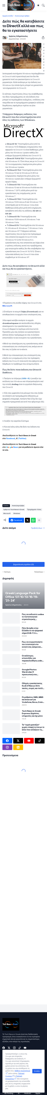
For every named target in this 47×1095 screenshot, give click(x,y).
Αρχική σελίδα (7, 16)
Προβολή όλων (36, 528)
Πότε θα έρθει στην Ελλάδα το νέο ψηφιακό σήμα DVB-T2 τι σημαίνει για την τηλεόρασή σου (32, 630)
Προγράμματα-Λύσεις (34, 509)
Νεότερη (7, 572)
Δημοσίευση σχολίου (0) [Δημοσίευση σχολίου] (23, 564)
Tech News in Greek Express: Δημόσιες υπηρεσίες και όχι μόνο (32, 713)
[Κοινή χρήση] (42, 37)
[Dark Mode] (38, 5)
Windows (16, 513)
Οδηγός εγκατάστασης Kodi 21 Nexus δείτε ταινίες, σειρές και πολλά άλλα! (33, 685)
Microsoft (7, 306)
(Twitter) (21, 438)
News (15, 447)
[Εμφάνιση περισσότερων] (39, 520)
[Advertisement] (23, 477)
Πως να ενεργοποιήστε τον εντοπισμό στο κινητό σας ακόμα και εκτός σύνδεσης (32, 644)
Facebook (10, 438)
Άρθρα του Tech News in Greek (13, 509)
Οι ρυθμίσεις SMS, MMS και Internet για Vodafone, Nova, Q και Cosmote (32, 699)
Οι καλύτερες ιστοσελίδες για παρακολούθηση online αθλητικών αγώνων (32, 658)
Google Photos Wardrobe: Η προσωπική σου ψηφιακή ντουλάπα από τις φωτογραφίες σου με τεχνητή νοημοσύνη (32, 672)
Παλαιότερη (38, 572)
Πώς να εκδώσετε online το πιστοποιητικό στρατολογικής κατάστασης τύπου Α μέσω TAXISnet (33, 616)
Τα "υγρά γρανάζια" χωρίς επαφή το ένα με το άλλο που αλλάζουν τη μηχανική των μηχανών (33, 727)
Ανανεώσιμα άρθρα (22, 16)
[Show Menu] (4, 5)
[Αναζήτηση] (43, 5)
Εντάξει (37, 1071)
